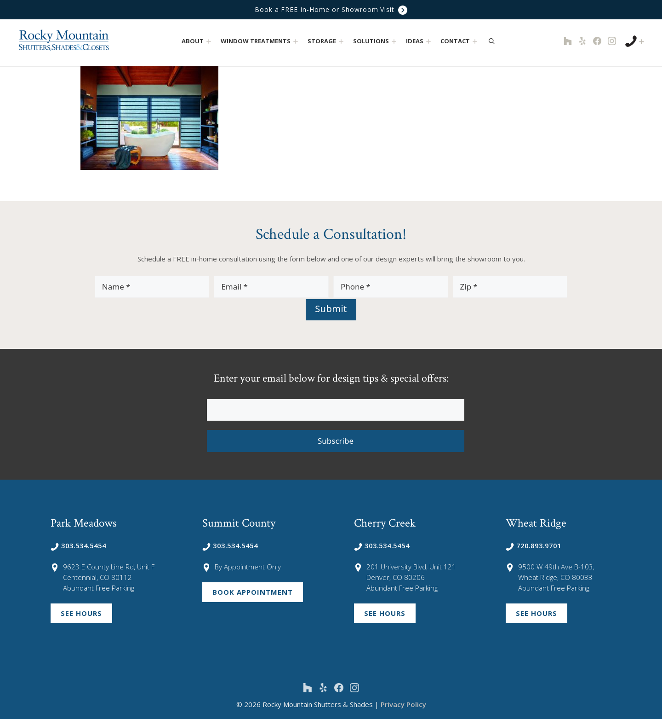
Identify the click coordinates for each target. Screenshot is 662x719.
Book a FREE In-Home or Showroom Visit (331, 10)
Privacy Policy (403, 704)
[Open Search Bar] (491, 41)
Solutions (376, 41)
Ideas (419, 41)
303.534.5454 (78, 545)
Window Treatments (260, 41)
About (197, 41)
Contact (459, 41)
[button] (209, 41)
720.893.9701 (533, 545)
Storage (327, 41)
